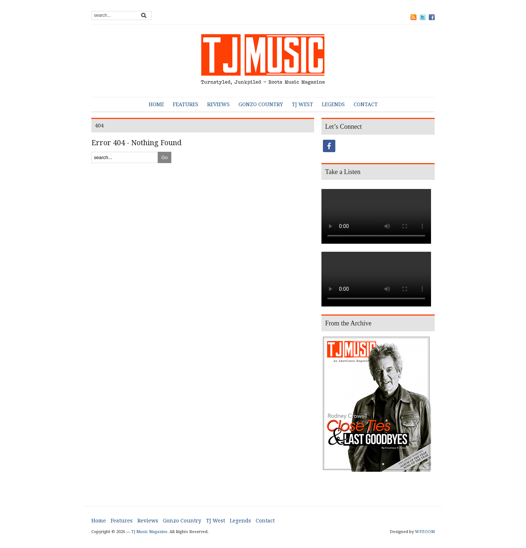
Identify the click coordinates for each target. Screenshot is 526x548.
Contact (366, 104)
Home (156, 104)
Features (185, 104)
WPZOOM (425, 531)
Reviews (218, 104)
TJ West (302, 104)
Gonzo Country (261, 104)
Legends (333, 104)
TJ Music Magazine (149, 531)
